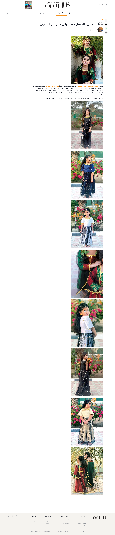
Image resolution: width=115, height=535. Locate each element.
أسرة (84, 519)
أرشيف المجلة (20, 6)
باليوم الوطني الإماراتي (52, 86)
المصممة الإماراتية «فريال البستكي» (88, 86)
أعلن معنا (73, 531)
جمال (67, 521)
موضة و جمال (62, 13)
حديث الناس (51, 13)
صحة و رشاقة (82, 521)
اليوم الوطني (98, 499)
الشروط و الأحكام (46, 531)
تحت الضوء (49, 521)
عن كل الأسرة (81, 531)
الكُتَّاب (54, 531)
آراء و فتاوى (49, 523)
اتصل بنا (60, 531)
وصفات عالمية (32, 519)
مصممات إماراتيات (88, 499)
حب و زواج (83, 525)
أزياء (68, 519)
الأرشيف (67, 531)
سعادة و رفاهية (82, 523)
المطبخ (42, 13)
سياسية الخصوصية (35, 531)
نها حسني (93, 29)
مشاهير (50, 519)
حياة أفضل (72, 13)
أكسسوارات (66, 523)
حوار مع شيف (32, 521)
